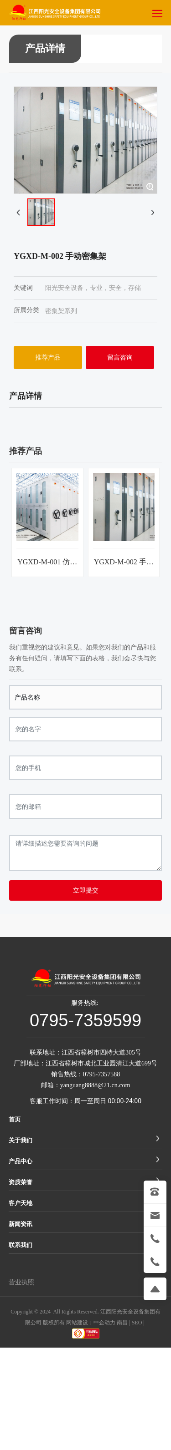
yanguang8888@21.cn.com (95, 1085)
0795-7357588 (101, 1074)
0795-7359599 (85, 1020)
